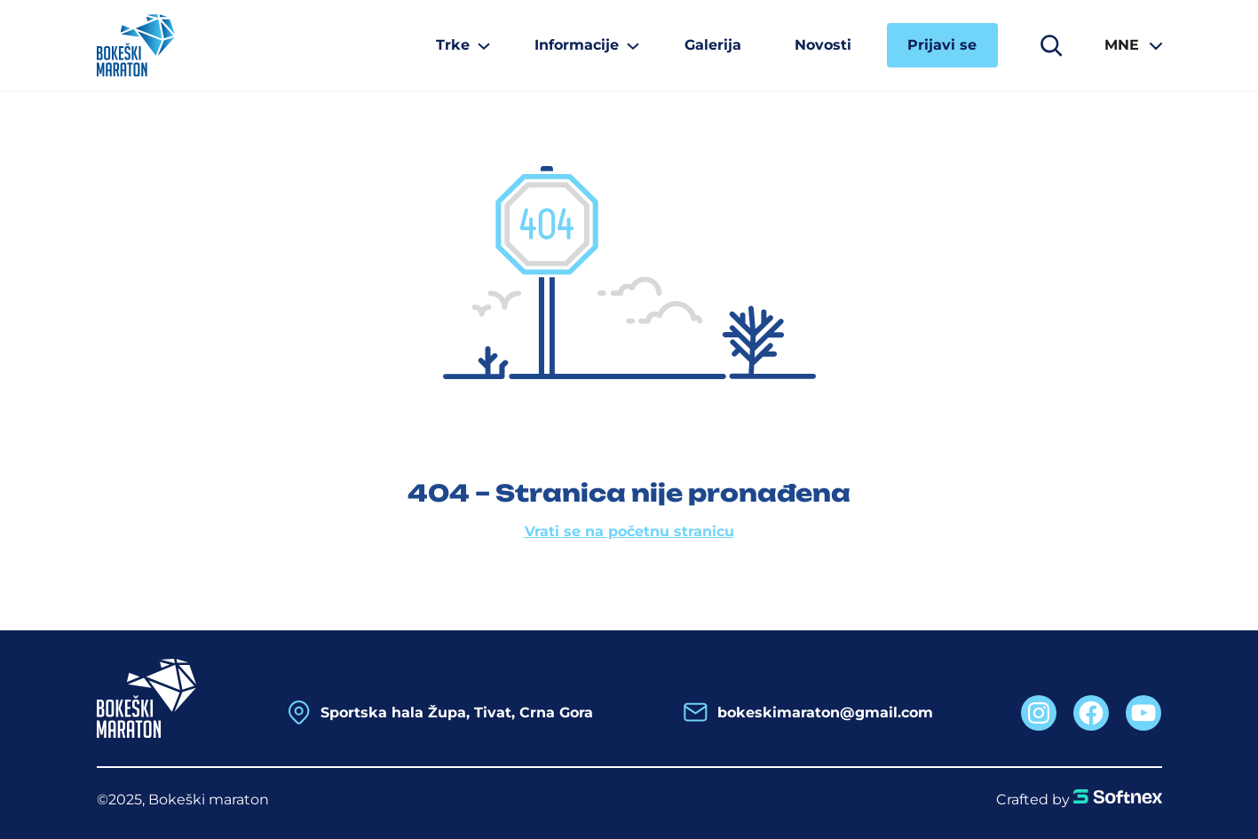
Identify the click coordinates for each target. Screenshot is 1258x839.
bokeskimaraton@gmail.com (825, 712)
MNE (1121, 44)
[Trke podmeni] (459, 45)
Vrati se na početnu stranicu (629, 531)
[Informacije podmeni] (582, 45)
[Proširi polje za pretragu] (1051, 45)
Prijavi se (942, 44)
